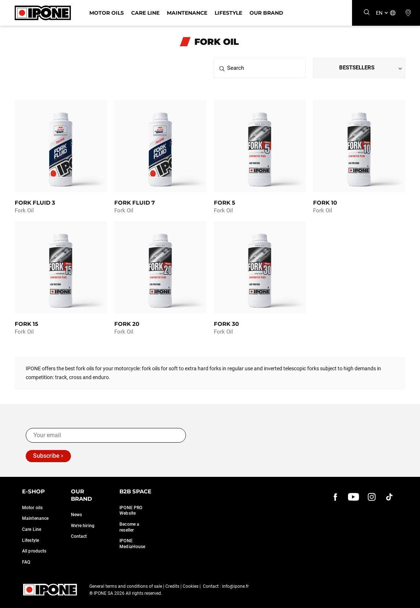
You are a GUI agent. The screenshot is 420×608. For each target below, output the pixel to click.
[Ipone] (43, 13)
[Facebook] (335, 497)
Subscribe (46, 455)
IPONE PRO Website (130, 510)
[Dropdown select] (359, 68)
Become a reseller (129, 527)
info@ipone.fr (235, 586)
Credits (172, 586)
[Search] (367, 12)
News (76, 514)
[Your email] (106, 435)
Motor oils (32, 507)
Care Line (145, 13)
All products (34, 551)
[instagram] (371, 497)
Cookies (190, 586)
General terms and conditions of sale (125, 586)
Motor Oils (106, 13)
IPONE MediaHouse (132, 543)
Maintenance (187, 13)
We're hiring (82, 525)
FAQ (26, 562)
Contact (79, 536)
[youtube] (353, 497)
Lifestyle (228, 13)
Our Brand (266, 13)
